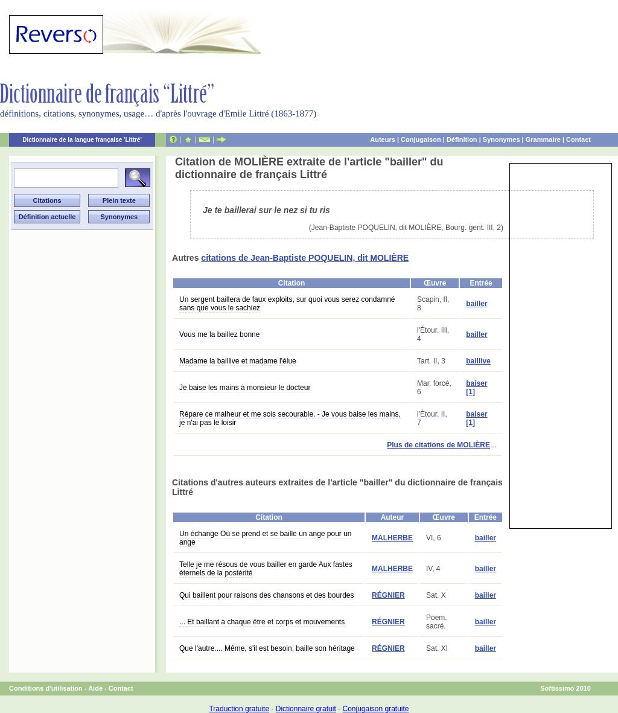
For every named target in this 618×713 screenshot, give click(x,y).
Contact (578, 139)
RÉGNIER (388, 595)
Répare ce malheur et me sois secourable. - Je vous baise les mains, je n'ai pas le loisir (290, 418)
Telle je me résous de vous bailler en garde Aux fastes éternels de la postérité (265, 568)
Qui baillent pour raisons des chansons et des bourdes (266, 595)
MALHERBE (392, 538)
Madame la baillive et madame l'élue (237, 361)
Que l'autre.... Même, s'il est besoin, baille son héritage (267, 648)
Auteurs (382, 139)
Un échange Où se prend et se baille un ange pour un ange (265, 537)
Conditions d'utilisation (46, 688)
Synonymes (501, 139)
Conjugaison (421, 139)
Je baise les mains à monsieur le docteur (244, 387)
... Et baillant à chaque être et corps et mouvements (262, 622)
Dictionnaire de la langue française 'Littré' (82, 139)
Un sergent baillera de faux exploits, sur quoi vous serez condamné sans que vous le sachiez (287, 303)
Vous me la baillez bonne (219, 334)
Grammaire (543, 139)
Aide (95, 688)
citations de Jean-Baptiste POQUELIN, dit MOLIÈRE (305, 258)
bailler (476, 303)
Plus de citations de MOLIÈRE (438, 445)
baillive (478, 361)
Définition (462, 139)
